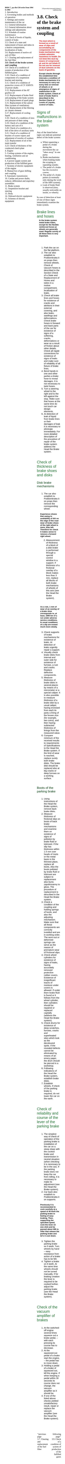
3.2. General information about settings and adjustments (18, 28)
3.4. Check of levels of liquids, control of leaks (18, 38)
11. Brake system (12, 186)
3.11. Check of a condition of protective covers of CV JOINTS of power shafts (19, 85)
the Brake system (51, 749)
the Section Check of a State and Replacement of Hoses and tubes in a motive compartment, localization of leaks (51, 281)
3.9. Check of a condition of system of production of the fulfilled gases (17, 70)
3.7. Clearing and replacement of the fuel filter (42, 1444)
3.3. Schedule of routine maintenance (15, 33)
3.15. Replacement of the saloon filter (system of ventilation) (19, 104)
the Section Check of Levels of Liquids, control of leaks (47, 101)
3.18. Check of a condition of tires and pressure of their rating (19, 119)
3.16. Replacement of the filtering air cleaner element (19, 109)
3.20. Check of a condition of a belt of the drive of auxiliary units (19, 129)
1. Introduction (11, 12)
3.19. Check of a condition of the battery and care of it (19, 124)
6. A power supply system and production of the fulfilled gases (18, 162)
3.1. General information (15, 25)
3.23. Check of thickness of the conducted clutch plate (18, 146)
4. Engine (9, 151)
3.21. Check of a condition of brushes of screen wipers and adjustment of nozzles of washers (19, 135)
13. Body (9, 193)
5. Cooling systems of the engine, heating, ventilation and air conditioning (19, 155)
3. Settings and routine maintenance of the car (14, 21)
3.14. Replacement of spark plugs (19, 100)
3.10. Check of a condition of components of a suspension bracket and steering (17, 77)
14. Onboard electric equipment (18, 196)
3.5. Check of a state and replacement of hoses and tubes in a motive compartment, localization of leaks (19, 46)
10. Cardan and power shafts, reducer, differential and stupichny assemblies (19, 181)
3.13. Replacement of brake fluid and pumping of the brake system (19, 96)
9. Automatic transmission (16, 176)
